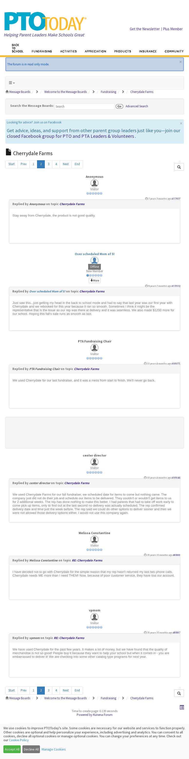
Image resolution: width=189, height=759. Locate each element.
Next (66, 164)
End (77, 164)
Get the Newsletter (145, 29)
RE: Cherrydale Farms (87, 560)
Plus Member (173, 29)
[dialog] (94, 741)
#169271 (176, 363)
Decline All (31, 749)
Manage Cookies (54, 749)
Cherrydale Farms (72, 204)
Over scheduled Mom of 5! (94, 254)
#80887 (176, 632)
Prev (24, 164)
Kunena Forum (103, 715)
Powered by (84, 715)
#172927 (176, 198)
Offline (94, 267)
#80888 (176, 555)
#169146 (176, 477)
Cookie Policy (19, 740)
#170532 (176, 286)
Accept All (12, 749)
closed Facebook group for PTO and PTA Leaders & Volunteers (70, 136)
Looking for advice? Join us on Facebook (34, 122)
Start (12, 164)
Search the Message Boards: (32, 106)
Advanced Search (137, 106)
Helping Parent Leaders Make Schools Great (44, 35)
